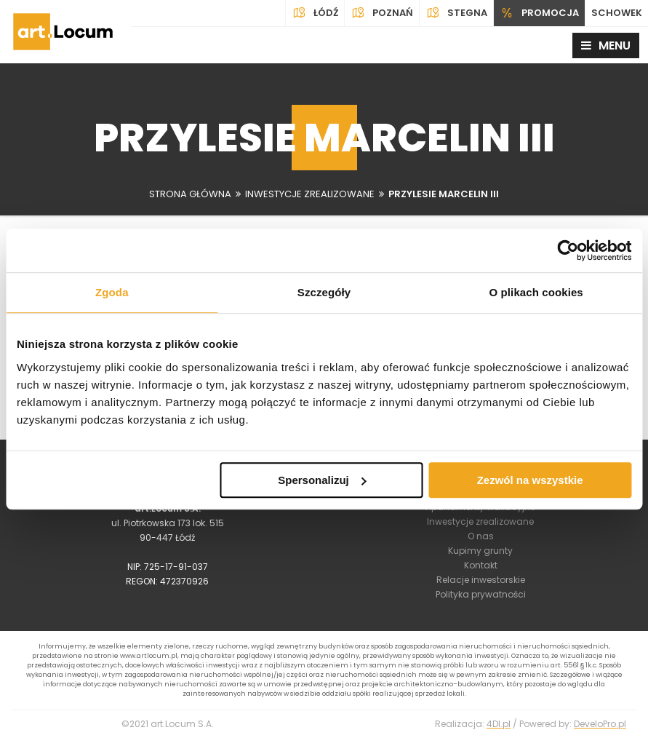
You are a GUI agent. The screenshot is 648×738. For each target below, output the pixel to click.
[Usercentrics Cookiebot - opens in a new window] (567, 250)
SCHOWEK (616, 13)
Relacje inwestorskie (480, 580)
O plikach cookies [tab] (536, 292)
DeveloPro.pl (600, 724)
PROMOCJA (539, 13)
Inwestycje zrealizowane (480, 521)
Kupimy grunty (480, 550)
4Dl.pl (499, 724)
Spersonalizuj (322, 480)
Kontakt (480, 565)
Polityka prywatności (481, 594)
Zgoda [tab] (112, 292)
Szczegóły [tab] (324, 292)
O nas (481, 536)
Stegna (456, 13)
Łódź (315, 13)
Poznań (382, 13)
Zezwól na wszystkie (530, 480)
